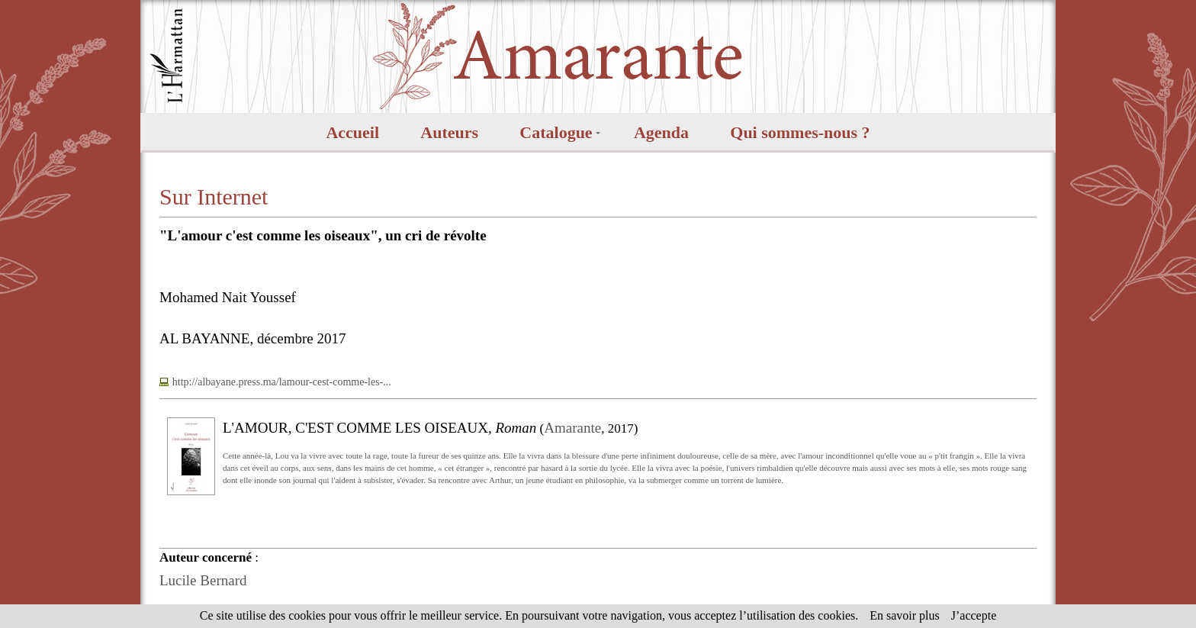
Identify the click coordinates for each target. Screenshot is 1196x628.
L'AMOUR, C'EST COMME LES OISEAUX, (379, 428)
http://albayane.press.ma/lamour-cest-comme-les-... (281, 382)
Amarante (572, 428)
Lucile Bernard (202, 580)
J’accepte (974, 615)
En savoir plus (905, 615)
